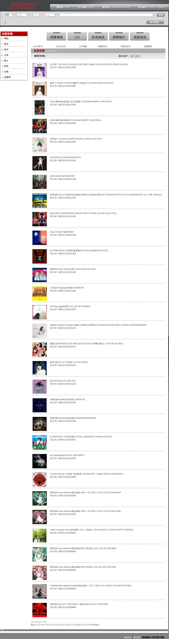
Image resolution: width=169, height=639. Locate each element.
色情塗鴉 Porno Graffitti (60, 195)
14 (63, 625)
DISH (52, 101)
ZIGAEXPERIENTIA (72, 157)
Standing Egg (56, 306)
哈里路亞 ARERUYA (76, 399)
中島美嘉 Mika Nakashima (61, 585)
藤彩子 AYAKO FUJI (59, 83)
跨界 (6, 66)
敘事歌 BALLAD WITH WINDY (76, 306)
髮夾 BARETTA (77, 288)
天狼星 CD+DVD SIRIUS (77, 362)
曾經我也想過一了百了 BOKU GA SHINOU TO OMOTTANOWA (102, 585)
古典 (6, 55)
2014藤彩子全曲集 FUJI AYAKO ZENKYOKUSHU (91, 83)
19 (77, 625)
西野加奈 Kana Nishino (60, 269)
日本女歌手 (61, 46)
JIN (51, 604)
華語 (6, 38)
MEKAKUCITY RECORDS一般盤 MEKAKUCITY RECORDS (81, 604)
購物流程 (137, 637)
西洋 (6, 44)
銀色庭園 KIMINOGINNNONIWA (81, 418)
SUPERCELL (56, 157)
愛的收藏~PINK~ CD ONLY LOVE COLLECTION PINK (96, 511)
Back (33, 625)
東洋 (6, 49)
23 (88, 625)
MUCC (53, 381)
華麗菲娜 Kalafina (58, 399)
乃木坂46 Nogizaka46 (59, 288)
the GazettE (55, 455)
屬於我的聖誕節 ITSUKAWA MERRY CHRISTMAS (78, 120)
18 (74, 625)
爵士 (6, 60)
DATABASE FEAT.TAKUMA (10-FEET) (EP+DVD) (94, 213)
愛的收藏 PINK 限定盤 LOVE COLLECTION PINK (94, 567)
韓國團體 (148, 46)
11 (54, 625)
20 (80, 625)
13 (60, 625)
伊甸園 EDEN (68, 232)
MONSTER (70, 176)
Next (97, 625)
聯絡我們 (128, 637)
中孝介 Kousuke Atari (60, 530)
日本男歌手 (38, 46)
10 (52, 625)
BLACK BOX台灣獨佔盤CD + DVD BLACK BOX (101, 343)
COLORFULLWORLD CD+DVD (87, 139)
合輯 (6, 71)
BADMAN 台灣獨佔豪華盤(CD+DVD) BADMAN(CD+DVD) (82, 250)
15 (66, 625)
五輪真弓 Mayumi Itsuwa (61, 325)
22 (85, 625)
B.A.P (52, 250)
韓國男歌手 (103, 46)
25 (94, 625)
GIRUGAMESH (57, 176)
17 (71, 625)
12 (57, 625)
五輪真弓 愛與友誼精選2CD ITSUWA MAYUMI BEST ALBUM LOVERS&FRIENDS (110, 325)
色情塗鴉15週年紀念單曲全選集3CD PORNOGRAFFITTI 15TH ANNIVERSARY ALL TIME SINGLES (117, 195)
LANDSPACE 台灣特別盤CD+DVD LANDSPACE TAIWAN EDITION (81, 437)
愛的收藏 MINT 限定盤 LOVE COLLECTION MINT (94, 548)
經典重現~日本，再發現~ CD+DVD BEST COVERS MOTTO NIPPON (102, 530)
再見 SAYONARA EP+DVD (84, 269)
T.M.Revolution (56, 474)
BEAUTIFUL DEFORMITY (73, 455)
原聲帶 (7, 77)
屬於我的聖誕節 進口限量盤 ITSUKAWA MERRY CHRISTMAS (84, 101)
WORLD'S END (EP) (66, 381)
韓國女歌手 (126, 46)
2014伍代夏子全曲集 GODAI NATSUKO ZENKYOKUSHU (102, 64)
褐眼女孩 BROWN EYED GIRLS (64, 343)
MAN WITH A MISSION (60, 213)
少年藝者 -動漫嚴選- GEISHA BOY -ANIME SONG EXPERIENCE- (94, 474)
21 (83, 625)
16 (68, 625)
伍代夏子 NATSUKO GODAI (62, 64)
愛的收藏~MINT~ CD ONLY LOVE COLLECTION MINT (96, 492)
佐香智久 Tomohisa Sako (61, 139)
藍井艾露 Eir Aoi (57, 362)
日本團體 (83, 46)
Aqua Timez (55, 232)
